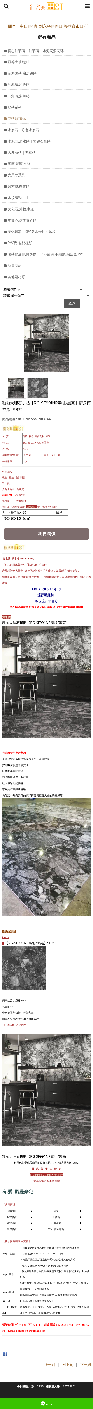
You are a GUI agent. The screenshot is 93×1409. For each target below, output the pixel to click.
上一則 (50, 1364)
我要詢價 (46, 534)
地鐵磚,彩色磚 (19, 84)
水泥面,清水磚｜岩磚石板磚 (29, 141)
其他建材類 (16, 276)
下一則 (85, 1364)
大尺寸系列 (16, 175)
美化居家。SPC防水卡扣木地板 (32, 231)
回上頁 (67, 1364)
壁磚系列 (15, 107)
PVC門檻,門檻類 (20, 242)
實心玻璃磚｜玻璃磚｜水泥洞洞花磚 (36, 50)
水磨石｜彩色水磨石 (23, 129)
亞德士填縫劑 (18, 61)
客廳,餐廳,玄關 (19, 163)
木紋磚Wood (18, 197)
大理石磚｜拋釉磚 (22, 152)
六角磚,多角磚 (19, 95)
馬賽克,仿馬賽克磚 (22, 220)
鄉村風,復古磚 (19, 186)
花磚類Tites (17, 118)
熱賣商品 (15, 265)
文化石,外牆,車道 (21, 209)
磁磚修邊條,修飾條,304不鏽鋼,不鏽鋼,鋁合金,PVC (46, 254)
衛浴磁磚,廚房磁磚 (22, 73)
